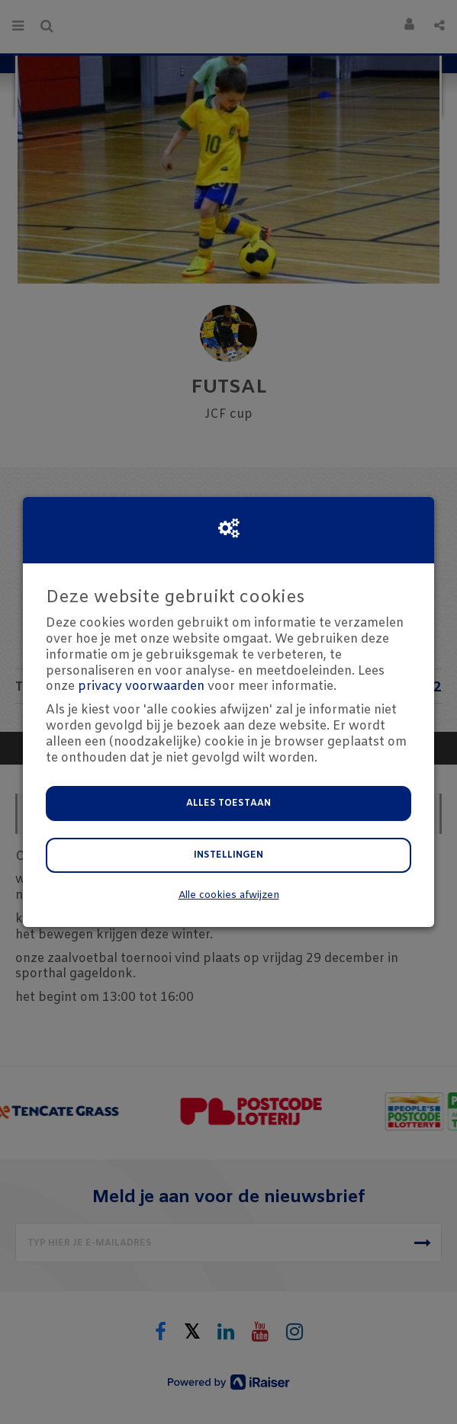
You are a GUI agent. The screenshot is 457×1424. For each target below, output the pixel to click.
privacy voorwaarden (141, 686)
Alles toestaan (228, 803)
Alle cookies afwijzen (229, 895)
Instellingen (228, 855)
